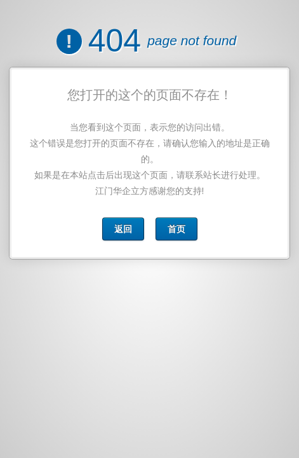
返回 (123, 229)
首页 (176, 229)
